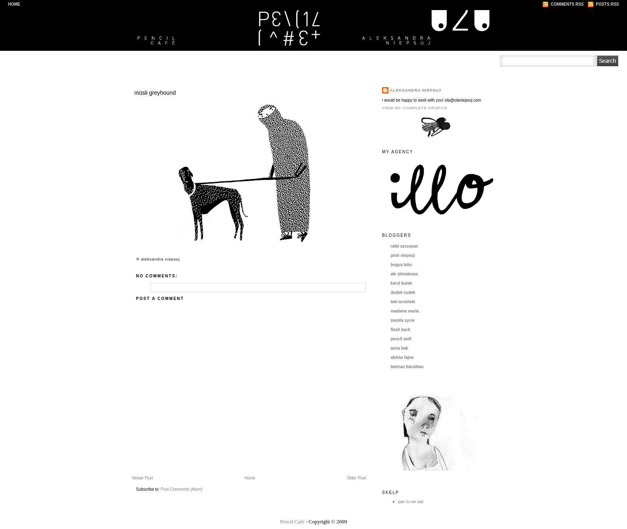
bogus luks (401, 264)
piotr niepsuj (403, 255)
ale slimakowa (404, 274)
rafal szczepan (404, 246)
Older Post (356, 478)
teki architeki (403, 302)
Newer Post (142, 478)
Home (14, 4)
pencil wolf (401, 339)
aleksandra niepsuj (415, 90)
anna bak (399, 348)
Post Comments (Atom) (182, 489)
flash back (400, 329)
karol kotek (401, 283)
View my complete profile (414, 108)
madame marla (405, 311)
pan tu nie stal (410, 502)
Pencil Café (292, 522)
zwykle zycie (402, 320)
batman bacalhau (407, 366)
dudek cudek (403, 292)
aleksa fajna (402, 357)
